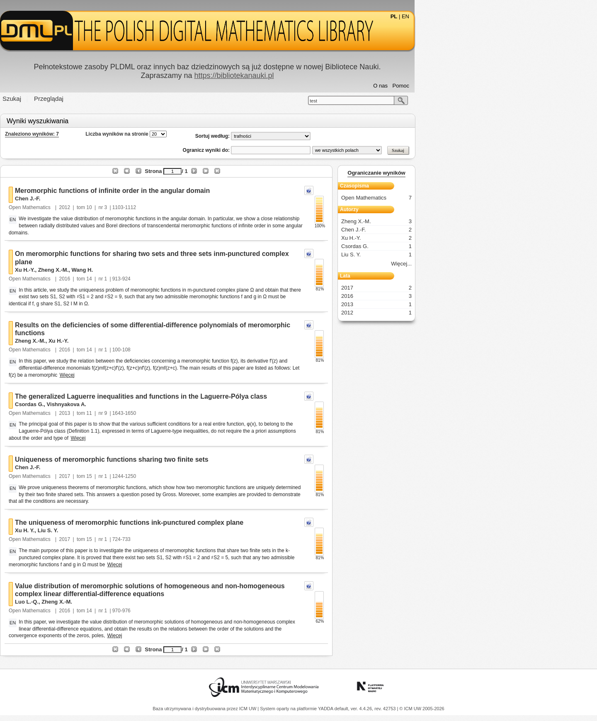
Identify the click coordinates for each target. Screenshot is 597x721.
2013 (156, 413)
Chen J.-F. (118, 198)
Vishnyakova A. (157, 404)
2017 (156, 476)
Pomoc (492, 86)
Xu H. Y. (116, 530)
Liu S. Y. (139, 530)
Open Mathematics (121, 207)
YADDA (326, 708)
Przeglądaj (140, 98)
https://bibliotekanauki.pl (325, 75)
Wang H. (173, 270)
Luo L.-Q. (118, 602)
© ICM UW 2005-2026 (421, 708)
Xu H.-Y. (116, 270)
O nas (471, 86)
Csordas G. (120, 404)
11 (180, 413)
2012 (156, 207)
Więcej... (492, 264)
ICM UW (248, 708)
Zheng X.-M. (144, 270)
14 (180, 279)
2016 (156, 279)
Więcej (158, 375)
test (404, 100)
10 (180, 207)
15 (180, 476)
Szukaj (103, 98)
